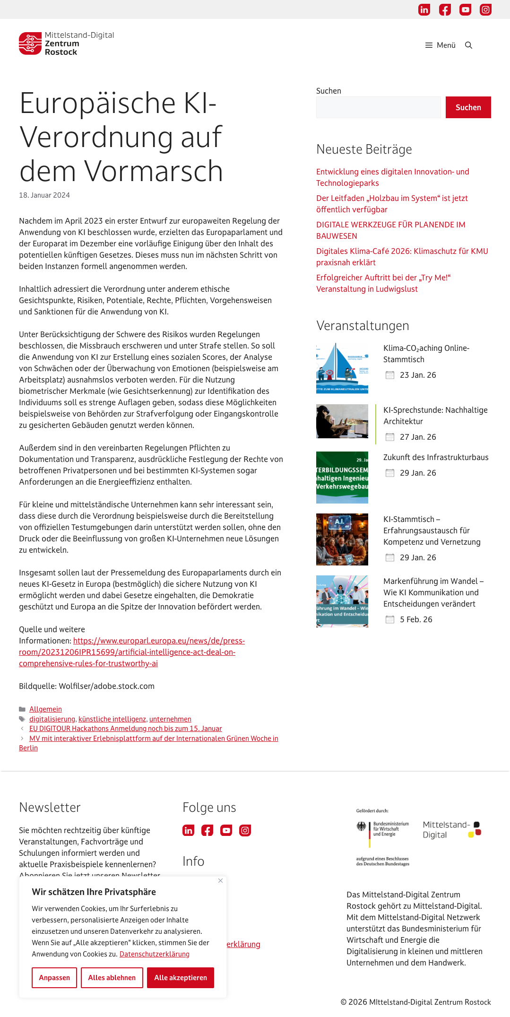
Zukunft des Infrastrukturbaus (436, 457)
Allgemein (45, 709)
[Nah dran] (220, 880)
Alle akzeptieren (180, 977)
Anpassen (54, 977)
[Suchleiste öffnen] (478, 45)
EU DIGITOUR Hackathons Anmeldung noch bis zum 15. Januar (125, 728)
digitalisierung (52, 719)
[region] (123, 937)
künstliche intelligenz (112, 719)
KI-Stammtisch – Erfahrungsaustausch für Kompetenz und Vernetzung (432, 530)
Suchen (328, 91)
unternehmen (170, 719)
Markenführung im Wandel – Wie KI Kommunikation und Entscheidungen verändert (433, 592)
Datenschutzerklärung (155, 953)
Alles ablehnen (112, 977)
